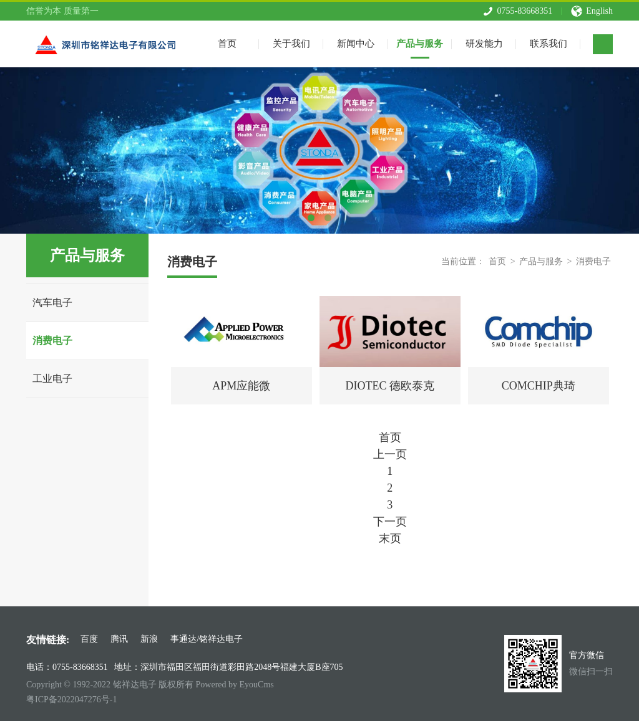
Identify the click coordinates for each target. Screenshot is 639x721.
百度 (89, 639)
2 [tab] (327, 217)
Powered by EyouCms (233, 684)
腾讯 (119, 639)
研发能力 (484, 42)
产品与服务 (419, 42)
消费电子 (52, 340)
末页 (390, 538)
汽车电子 (52, 302)
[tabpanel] (319, 150)
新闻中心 (355, 42)
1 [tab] (311, 217)
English (599, 9)
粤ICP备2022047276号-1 (71, 699)
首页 (497, 261)
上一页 (390, 454)
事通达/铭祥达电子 (206, 639)
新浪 (149, 639)
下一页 (390, 521)
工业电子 (52, 378)
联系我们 (548, 42)
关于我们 (291, 42)
